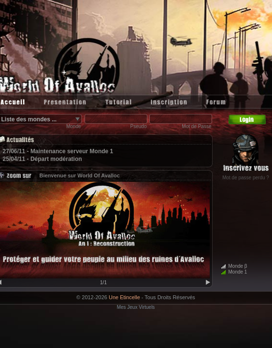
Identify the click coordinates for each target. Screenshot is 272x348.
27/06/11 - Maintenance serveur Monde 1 (58, 151)
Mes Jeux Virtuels (136, 307)
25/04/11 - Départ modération (42, 159)
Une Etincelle (124, 297)
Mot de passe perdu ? (245, 177)
